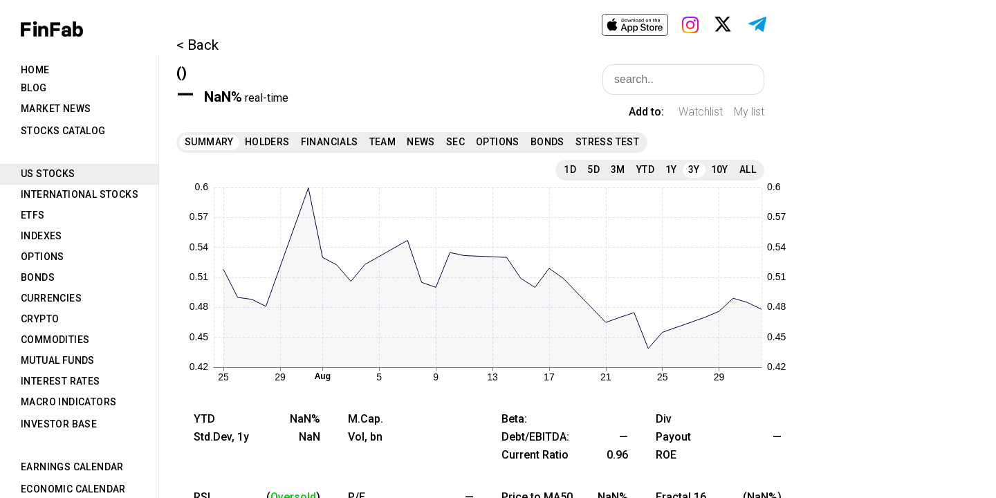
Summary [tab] (209, 141)
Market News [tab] (56, 108)
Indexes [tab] (41, 235)
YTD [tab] (645, 169)
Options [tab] (42, 256)
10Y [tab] (719, 169)
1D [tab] (570, 169)
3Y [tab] (694, 169)
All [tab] (747, 169)
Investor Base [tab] (59, 424)
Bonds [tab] (38, 277)
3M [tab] (618, 169)
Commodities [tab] (55, 339)
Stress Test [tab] (607, 141)
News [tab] (421, 141)
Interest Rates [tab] (60, 381)
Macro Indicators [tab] (68, 401)
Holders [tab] (267, 141)
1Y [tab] (671, 169)
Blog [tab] (34, 87)
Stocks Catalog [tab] (63, 130)
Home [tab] (35, 69)
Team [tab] (382, 141)
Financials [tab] (329, 141)
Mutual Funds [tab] (58, 360)
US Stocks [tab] (48, 173)
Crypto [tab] (40, 318)
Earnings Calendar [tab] (72, 466)
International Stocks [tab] (79, 194)
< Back (197, 45)
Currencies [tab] (51, 298)
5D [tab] (593, 169)
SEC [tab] (455, 141)
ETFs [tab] (33, 215)
